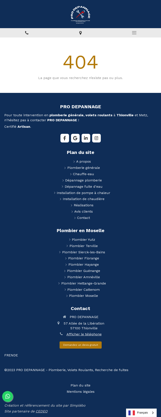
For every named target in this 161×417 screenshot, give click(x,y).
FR (6, 355)
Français (138, 412)
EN (11, 355)
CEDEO (41, 411)
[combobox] (141, 413)
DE (15, 355)
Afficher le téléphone (84, 334)
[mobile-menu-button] (134, 32)
